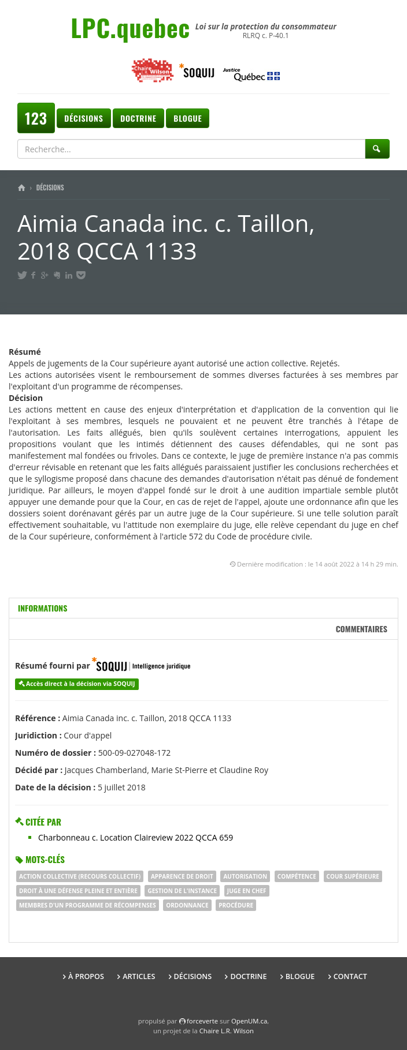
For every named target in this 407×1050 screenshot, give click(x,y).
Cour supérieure (353, 876)
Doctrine (138, 118)
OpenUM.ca (249, 1021)
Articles (139, 976)
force (202, 1021)
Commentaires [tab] (361, 628)
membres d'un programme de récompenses (87, 905)
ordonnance (187, 905)
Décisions (83, 118)
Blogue (187, 118)
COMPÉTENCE (297, 876)
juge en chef (247, 891)
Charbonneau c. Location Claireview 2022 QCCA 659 (135, 837)
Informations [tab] (42, 608)
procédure (236, 905)
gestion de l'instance (182, 891)
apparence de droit (182, 876)
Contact (350, 976)
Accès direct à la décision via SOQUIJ (80, 684)
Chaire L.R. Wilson (226, 1030)
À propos (86, 976)
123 (36, 118)
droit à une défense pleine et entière (78, 891)
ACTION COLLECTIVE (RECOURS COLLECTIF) (79, 876)
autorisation (245, 876)
